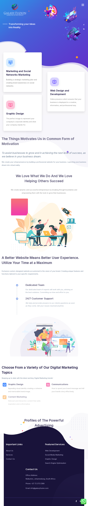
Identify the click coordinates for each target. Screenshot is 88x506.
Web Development (52, 451)
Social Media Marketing (54, 455)
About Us (9, 451)
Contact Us (10, 459)
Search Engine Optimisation (55, 463)
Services (9, 455)
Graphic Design (51, 459)
